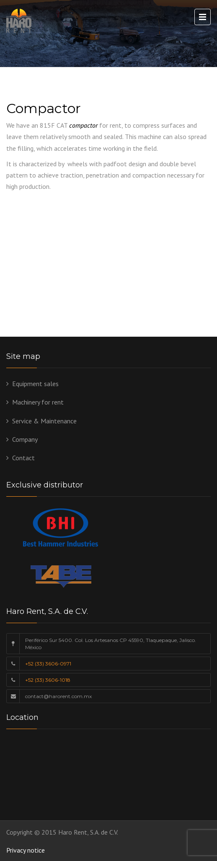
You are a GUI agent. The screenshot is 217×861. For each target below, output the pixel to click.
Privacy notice (25, 850)
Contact (23, 458)
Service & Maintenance (44, 421)
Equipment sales (35, 383)
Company (25, 439)
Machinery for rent (38, 402)
